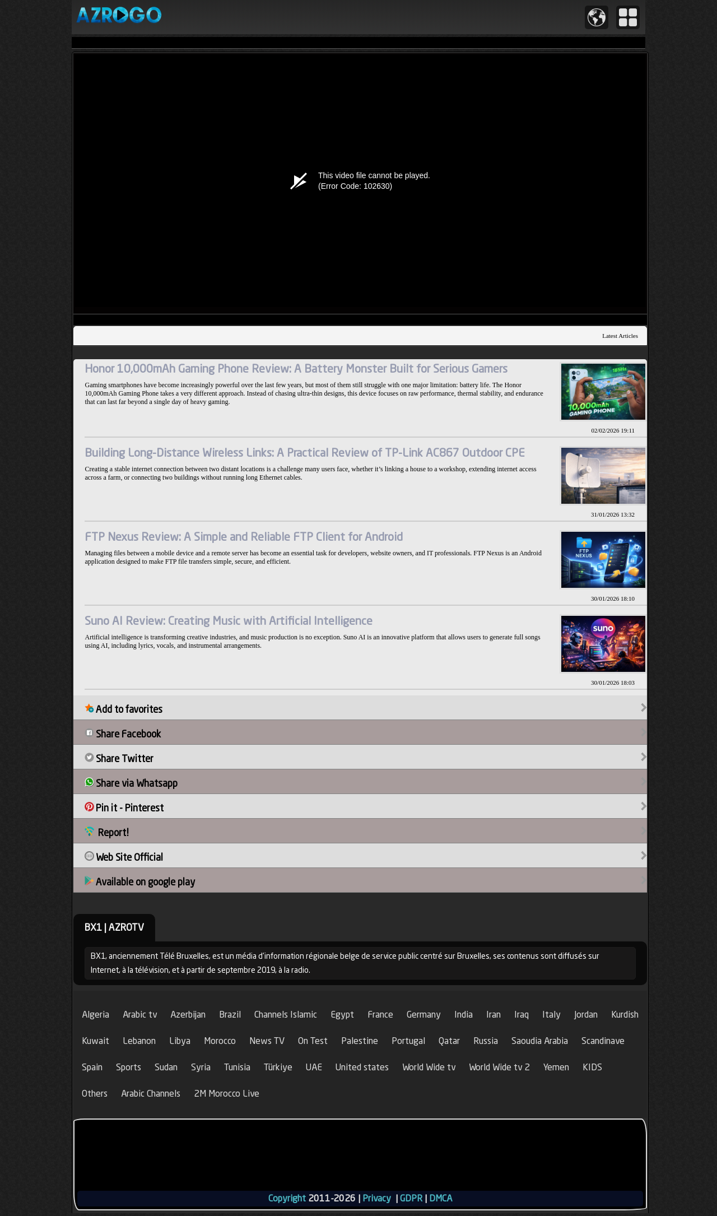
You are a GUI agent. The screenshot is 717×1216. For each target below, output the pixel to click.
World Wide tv (428, 1067)
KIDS (592, 1067)
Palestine (359, 1041)
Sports (128, 1067)
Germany (424, 1015)
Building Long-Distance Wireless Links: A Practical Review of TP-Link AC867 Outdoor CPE (305, 452)
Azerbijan (188, 1015)
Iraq (521, 1015)
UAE (314, 1067)
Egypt (342, 1015)
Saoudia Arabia (539, 1041)
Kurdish (625, 1015)
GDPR (411, 1198)
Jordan (586, 1015)
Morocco (220, 1041)
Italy (551, 1015)
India (463, 1015)
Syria (201, 1067)
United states (362, 1067)
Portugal (408, 1041)
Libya (179, 1041)
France (380, 1015)
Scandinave (603, 1041)
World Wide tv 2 (499, 1067)
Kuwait (95, 1041)
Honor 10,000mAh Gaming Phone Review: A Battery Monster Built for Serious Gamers (296, 368)
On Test (313, 1041)
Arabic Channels (150, 1094)
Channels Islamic (285, 1015)
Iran (493, 1015)
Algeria (95, 1015)
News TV (267, 1041)
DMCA (440, 1198)
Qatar (449, 1041)
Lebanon (139, 1041)
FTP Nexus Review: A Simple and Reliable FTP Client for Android (244, 536)
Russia (485, 1041)
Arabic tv (140, 1015)
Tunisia (237, 1067)
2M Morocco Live (226, 1094)
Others (95, 1094)
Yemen (556, 1067)
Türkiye (278, 1067)
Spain (92, 1067)
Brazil (230, 1015)
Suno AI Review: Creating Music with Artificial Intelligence (229, 620)
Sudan (166, 1067)
